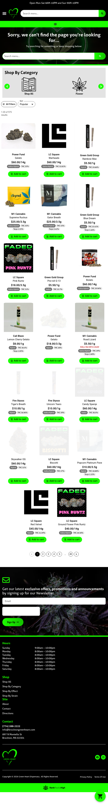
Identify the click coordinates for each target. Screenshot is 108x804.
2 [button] (43, 554)
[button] (4, 13)
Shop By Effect (10, 691)
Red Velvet (36, 524)
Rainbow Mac (89, 158)
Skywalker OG (18, 459)
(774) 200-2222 (11, 726)
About (5, 704)
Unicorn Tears (54, 404)
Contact (6, 708)
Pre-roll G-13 (54, 280)
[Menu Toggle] (55, 24)
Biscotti (54, 462)
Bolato (89, 280)
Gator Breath (54, 217)
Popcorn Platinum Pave (89, 462)
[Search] (102, 13)
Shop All (28, 93)
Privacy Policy (86, 777)
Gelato (18, 158)
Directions (7, 713)
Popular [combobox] (24, 104)
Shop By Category (11, 686)
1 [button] (37, 554)
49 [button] (71, 554)
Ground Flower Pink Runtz (72, 524)
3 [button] (48, 554)
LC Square (54, 154)
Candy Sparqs (89, 404)
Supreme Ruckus (18, 217)
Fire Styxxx (18, 400)
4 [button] (54, 554)
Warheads (54, 158)
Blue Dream (90, 218)
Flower (79, 93)
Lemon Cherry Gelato (18, 339)
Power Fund (18, 154)
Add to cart (18, 174)
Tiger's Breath (18, 404)
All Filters (8, 104)
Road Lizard (89, 339)
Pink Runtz (18, 280)
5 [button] (59, 554)
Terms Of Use (100, 777)
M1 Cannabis (18, 214)
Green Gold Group (89, 155)
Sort (21, 101)
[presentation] (21, 611)
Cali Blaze (18, 336)
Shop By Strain (10, 695)
